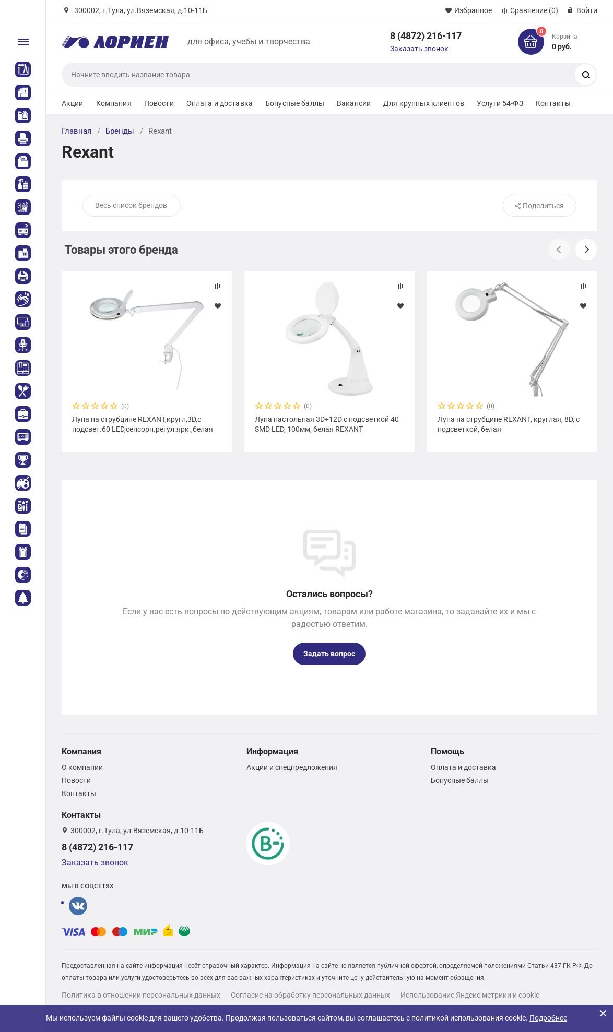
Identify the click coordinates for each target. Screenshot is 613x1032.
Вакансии (354, 103)
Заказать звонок (419, 48)
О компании (82, 767)
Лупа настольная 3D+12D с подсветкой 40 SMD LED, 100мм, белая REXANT (327, 424)
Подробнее (548, 1018)
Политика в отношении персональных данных (141, 995)
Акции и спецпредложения (291, 767)
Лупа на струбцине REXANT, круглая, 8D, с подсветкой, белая (509, 424)
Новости (159, 103)
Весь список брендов (131, 205)
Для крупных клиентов (423, 103)
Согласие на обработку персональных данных (310, 995)
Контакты (553, 103)
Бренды (119, 131)
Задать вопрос (329, 653)
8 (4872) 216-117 (426, 35)
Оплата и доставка (219, 103)
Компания (114, 103)
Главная (76, 131)
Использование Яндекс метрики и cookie (469, 995)
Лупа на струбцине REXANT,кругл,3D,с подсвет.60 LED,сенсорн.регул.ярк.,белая (142, 424)
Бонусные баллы (294, 103)
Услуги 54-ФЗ (500, 103)
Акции (73, 103)
